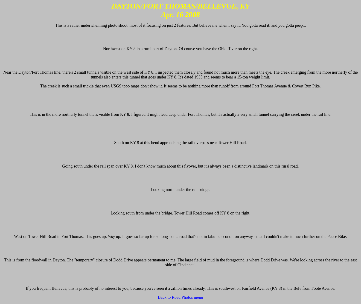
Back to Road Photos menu (180, 297)
